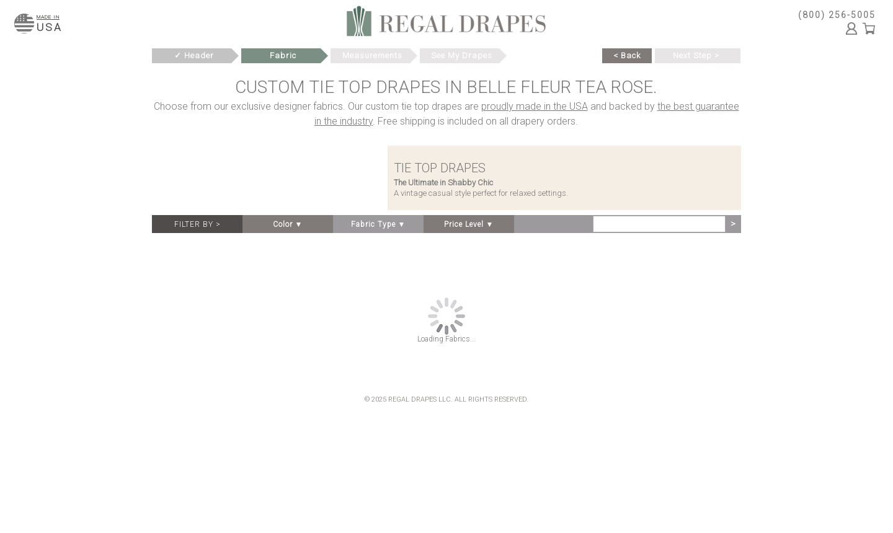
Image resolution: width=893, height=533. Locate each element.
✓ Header (194, 55)
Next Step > (696, 55)
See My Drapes (461, 55)
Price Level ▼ (469, 224)
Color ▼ (288, 224)
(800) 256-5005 (837, 15)
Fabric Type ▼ (378, 224)
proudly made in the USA (534, 106)
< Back (627, 55)
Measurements (372, 55)
